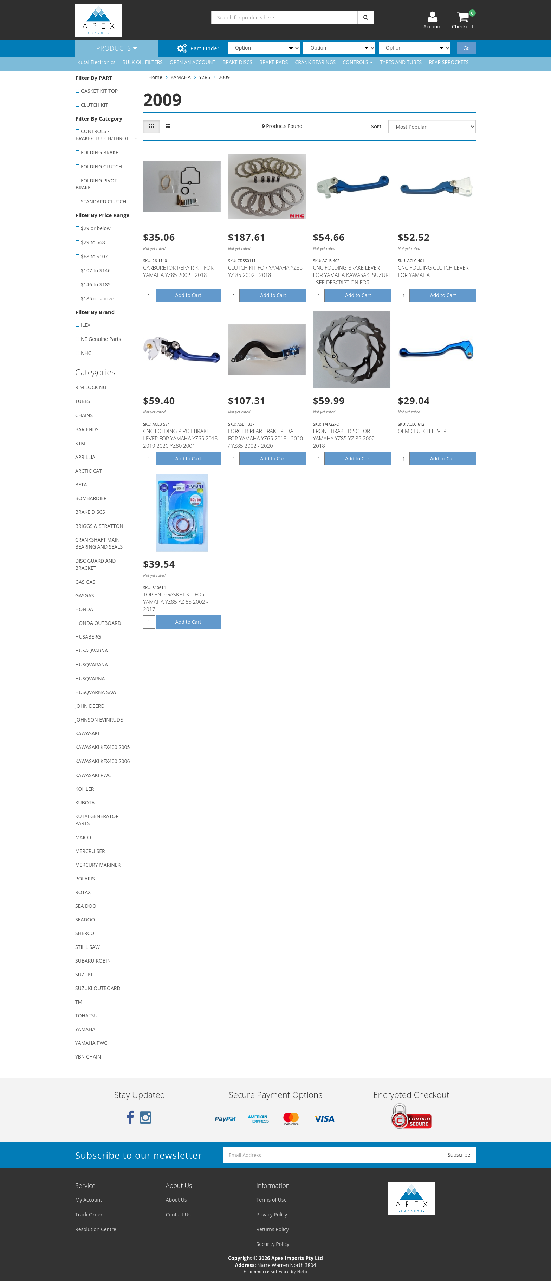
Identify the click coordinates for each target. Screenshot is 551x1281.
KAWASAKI (87, 733)
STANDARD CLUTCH (103, 201)
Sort (376, 126)
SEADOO (85, 919)
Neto (302, 1271)
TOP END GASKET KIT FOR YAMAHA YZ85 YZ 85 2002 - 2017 (175, 602)
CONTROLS (358, 62)
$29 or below (96, 228)
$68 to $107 (94, 256)
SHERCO (84, 933)
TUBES (82, 401)
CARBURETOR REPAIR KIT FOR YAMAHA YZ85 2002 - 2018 (178, 271)
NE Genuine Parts (101, 339)
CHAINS (84, 415)
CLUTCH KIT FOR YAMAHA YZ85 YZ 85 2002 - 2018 (265, 271)
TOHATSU (86, 1015)
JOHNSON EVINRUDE (99, 719)
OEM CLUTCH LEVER (422, 430)
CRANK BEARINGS (315, 62)
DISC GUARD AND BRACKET (95, 564)
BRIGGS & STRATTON (99, 526)
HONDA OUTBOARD (98, 623)
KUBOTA (85, 802)
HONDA (84, 609)
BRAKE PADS (273, 62)
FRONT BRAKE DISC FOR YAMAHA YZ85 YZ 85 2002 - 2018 (345, 438)
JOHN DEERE (89, 706)
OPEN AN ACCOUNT (192, 62)
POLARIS (85, 878)
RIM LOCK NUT (92, 387)
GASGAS (84, 595)
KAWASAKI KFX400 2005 (102, 747)
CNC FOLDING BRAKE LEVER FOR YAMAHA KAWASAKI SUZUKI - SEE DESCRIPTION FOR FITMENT (351, 278)
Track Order (89, 1214)
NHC (86, 353)
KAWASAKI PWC (93, 775)
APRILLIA (85, 457)
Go (466, 48)
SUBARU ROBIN (93, 960)
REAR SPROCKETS (449, 62)
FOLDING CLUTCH (101, 166)
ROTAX (83, 892)
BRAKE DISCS (237, 62)
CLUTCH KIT (94, 105)
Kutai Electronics (97, 62)
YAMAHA (85, 1029)
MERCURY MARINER (98, 864)
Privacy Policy (272, 1214)
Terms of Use (272, 1199)
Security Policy (273, 1244)
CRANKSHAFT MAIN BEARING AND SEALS (99, 543)
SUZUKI (83, 974)
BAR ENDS (86, 429)
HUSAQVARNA (91, 650)
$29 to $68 (93, 242)
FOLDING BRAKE (99, 152)
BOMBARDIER (91, 498)
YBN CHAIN (88, 1056)
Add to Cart (188, 295)
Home (155, 77)
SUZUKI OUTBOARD (98, 988)
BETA (81, 484)
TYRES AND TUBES (401, 62)
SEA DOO (85, 905)
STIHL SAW (87, 947)
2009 (224, 77)
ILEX (85, 325)
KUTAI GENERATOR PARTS (97, 820)
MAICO (83, 837)
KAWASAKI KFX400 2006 (102, 761)
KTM (80, 443)
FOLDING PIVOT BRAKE (96, 184)
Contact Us (178, 1214)
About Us (176, 1199)
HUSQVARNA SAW (95, 692)
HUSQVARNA (90, 678)
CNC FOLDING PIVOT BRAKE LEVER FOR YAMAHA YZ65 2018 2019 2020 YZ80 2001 (180, 438)
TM (78, 1001)
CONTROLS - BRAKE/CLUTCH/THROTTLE (106, 135)
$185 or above (97, 298)
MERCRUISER (90, 851)
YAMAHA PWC (91, 1043)
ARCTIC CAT (88, 470)
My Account (88, 1199)
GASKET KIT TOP (99, 91)
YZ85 (204, 77)
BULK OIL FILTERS (142, 62)
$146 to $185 (96, 284)
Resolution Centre (95, 1229)
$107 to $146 (96, 270)
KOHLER (84, 788)
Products (116, 48)
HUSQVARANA (91, 664)
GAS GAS (85, 581)
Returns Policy (273, 1229)
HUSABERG (88, 636)
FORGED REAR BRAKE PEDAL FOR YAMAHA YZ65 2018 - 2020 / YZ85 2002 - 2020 (265, 438)
